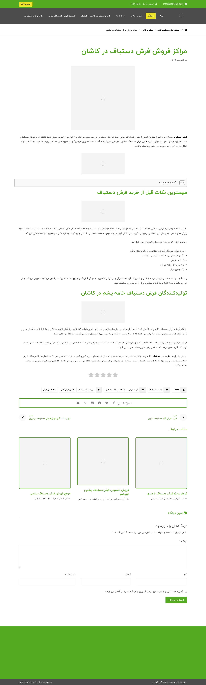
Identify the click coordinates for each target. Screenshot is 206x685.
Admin (176, 390)
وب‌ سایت (70, 574)
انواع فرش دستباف (137, 141)
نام (185, 574)
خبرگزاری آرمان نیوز (35, 682)
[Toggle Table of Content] (180, 182)
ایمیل (128, 574)
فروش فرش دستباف (162, 356)
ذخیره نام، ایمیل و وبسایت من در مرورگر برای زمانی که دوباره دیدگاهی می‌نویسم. (143, 591)
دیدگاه (183, 541)
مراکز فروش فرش (49, 390)
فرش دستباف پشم (118, 499)
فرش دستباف (180, 137)
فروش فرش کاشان (67, 390)
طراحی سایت (182, 682)
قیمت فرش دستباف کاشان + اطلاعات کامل (122, 390)
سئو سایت (172, 682)
